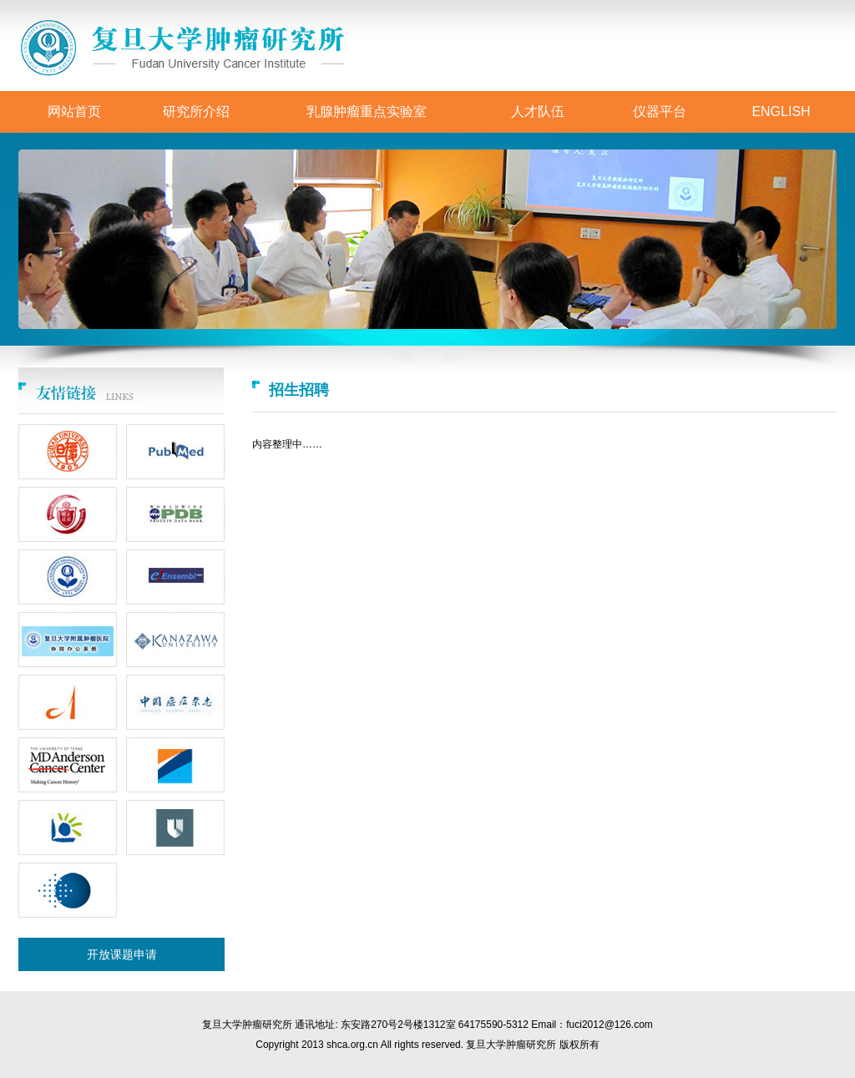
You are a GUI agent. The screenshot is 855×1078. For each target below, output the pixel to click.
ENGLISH (780, 111)
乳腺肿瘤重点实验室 (366, 111)
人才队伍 (537, 111)
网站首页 (74, 111)
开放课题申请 (122, 954)
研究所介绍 (196, 111)
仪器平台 (659, 111)
